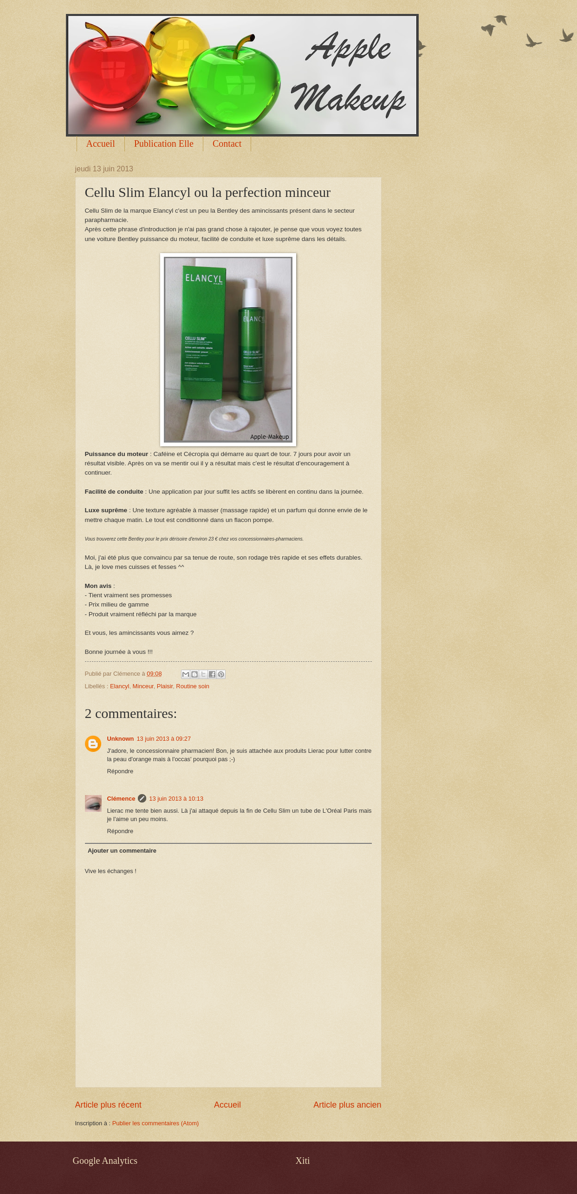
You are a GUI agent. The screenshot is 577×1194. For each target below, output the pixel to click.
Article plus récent (108, 1104)
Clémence (121, 798)
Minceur (143, 686)
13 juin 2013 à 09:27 (163, 738)
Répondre (120, 771)
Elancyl (120, 686)
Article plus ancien (347, 1104)
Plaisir (165, 686)
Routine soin (192, 686)
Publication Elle (164, 143)
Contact (227, 143)
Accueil (100, 143)
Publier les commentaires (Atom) (155, 1123)
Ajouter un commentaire (122, 850)
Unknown (120, 738)
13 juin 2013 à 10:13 (176, 798)
